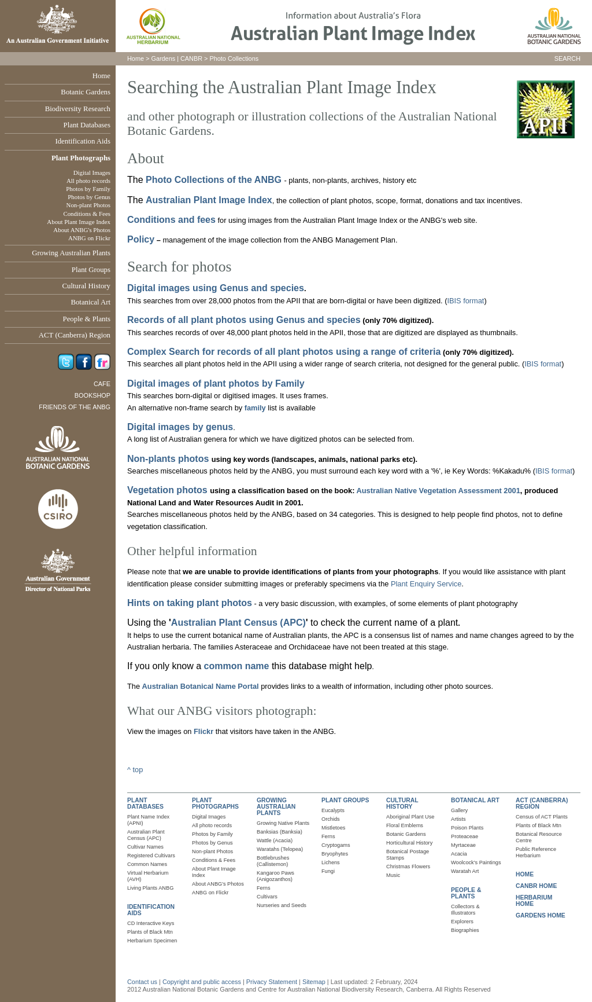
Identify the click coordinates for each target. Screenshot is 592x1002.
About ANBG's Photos (81, 229)
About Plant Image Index (78, 221)
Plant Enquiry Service (426, 583)
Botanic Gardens (85, 92)
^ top (135, 769)
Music (393, 875)
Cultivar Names (145, 847)
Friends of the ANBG (74, 406)
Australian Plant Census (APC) (238, 622)
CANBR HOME (536, 886)
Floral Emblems (404, 825)
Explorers (462, 921)
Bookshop (92, 395)
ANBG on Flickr (89, 237)
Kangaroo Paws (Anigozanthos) (275, 876)
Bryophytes (334, 854)
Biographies (465, 930)
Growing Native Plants (283, 823)
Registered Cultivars (151, 855)
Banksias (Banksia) (279, 832)
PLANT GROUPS (345, 800)
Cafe (102, 383)
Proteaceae (464, 836)
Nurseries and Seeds (281, 905)
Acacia (459, 854)
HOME (525, 874)
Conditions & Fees (86, 213)
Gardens (163, 58)
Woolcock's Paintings (476, 862)
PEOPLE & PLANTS (466, 893)
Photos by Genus (89, 196)
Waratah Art (465, 871)
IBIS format (465, 300)
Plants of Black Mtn (150, 932)
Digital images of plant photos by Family (216, 383)
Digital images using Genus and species (215, 288)
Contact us (142, 981)
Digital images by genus (180, 427)
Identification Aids (82, 141)
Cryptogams (335, 845)
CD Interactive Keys (150, 923)
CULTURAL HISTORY (402, 803)
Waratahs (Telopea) (280, 849)
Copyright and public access (201, 981)
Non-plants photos (168, 459)
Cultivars (267, 897)
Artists (458, 819)
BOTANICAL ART (475, 800)
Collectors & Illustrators (465, 910)
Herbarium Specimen (152, 941)
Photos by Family (88, 188)
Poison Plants (467, 828)
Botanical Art (90, 302)
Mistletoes (333, 828)
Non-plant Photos (88, 204)
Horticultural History (409, 843)
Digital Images (91, 172)
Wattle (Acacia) (275, 840)
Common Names (147, 864)
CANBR (191, 58)
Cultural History (86, 286)
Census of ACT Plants (542, 817)
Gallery (459, 810)
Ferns (264, 888)
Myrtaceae (463, 845)
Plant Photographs (80, 158)
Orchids (330, 819)
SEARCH (567, 58)
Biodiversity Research (77, 109)
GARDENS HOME (540, 915)
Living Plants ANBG (150, 888)
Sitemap (313, 981)
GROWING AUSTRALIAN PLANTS (276, 806)
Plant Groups (91, 270)
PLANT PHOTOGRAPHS (215, 803)
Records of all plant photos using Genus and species (244, 320)
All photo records (88, 180)
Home (101, 76)
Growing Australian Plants (71, 253)
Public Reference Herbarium (536, 852)
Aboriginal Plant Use (410, 817)
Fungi (328, 871)
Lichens (330, 862)
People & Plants (86, 319)
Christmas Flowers (408, 866)
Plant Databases (87, 125)
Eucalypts (333, 810)
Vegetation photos (168, 490)
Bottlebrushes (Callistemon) (273, 861)
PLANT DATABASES (145, 803)
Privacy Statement (272, 981)
